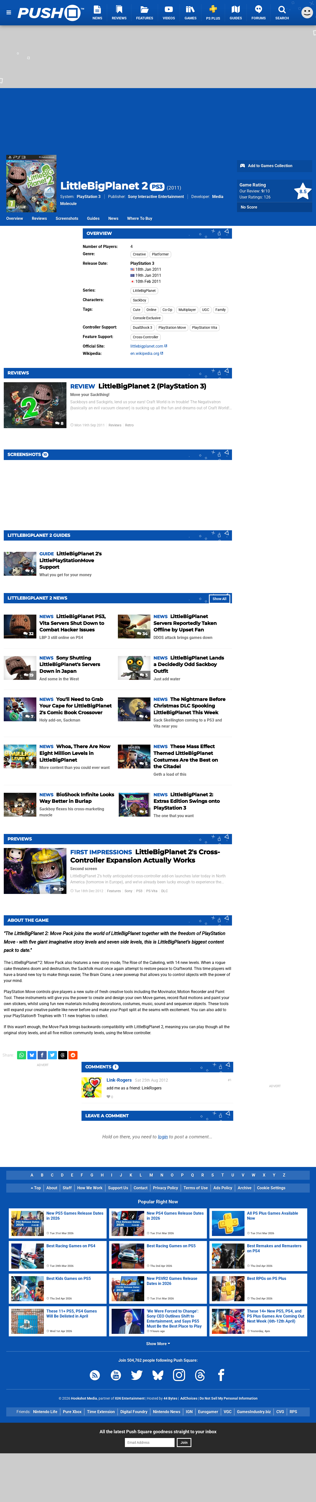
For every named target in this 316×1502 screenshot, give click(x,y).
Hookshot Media (84, 1398)
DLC (164, 891)
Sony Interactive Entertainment (156, 196)
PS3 (139, 891)
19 (28, 675)
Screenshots (67, 218)
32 (28, 633)
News (113, 218)
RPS (293, 1411)
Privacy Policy (165, 1188)
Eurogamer (208, 1411)
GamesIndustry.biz (254, 1411)
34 (142, 633)
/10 (265, 191)
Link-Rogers (119, 1080)
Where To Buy (139, 218)
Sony (128, 891)
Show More (158, 1343)
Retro (129, 425)
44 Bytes (170, 1398)
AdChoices (188, 1398)
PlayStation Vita (204, 327)
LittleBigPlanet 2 (112, 186)
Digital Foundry (133, 1411)
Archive (245, 1188)
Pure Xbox (72, 1411)
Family (220, 310)
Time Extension (101, 1411)
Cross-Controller (145, 337)
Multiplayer (187, 310)
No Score (249, 207)
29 (58, 889)
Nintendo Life (45, 1411)
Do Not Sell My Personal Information (229, 1398)
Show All (219, 599)
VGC (227, 1411)
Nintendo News (166, 1411)
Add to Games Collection (266, 166)
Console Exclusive (147, 318)
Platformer (160, 254)
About (51, 1188)
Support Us (118, 1188)
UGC (205, 310)
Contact (140, 1188)
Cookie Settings (271, 1188)
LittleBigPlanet (144, 291)
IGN (189, 1411)
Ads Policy (222, 1188)
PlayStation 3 (89, 196)
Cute (136, 310)
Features (114, 891)
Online (151, 310)
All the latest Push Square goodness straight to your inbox (158, 1431)
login (163, 1137)
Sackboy (139, 300)
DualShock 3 (142, 327)
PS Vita (151, 891)
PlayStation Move (172, 327)
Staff (67, 1188)
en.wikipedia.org (146, 353)
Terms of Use (196, 1188)
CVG (280, 1411)
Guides (93, 218)
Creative (139, 254)
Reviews (39, 218)
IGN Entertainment (130, 1398)
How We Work (90, 1188)
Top (36, 1188)
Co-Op (167, 310)
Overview (14, 218)
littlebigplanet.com (148, 346)
